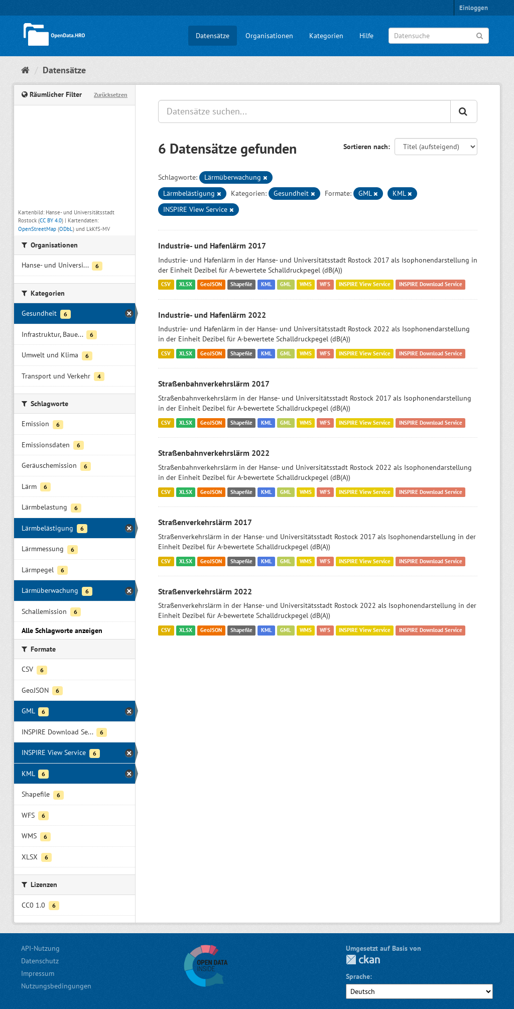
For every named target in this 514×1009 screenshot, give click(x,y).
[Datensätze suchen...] (304, 111)
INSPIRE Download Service (430, 284)
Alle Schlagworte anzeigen (62, 630)
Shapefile (241, 284)
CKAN (363, 959)
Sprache (358, 976)
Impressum (37, 973)
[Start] (25, 70)
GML (285, 284)
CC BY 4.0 (51, 220)
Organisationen (269, 35)
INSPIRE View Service (365, 284)
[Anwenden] (479, 35)
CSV (166, 284)
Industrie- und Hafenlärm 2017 (212, 245)
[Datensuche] (439, 36)
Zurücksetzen (110, 94)
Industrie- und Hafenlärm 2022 (212, 315)
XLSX (185, 284)
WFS (325, 284)
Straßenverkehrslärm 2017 (205, 522)
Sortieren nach (365, 146)
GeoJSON (211, 284)
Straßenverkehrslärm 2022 (205, 591)
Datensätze (212, 35)
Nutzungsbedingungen (56, 985)
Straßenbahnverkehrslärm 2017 (214, 384)
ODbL (66, 228)
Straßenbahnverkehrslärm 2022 (214, 453)
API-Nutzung (40, 948)
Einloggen (473, 8)
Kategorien (326, 35)
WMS (306, 284)
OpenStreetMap (37, 228)
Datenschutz (40, 960)
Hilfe (366, 35)
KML (266, 284)
